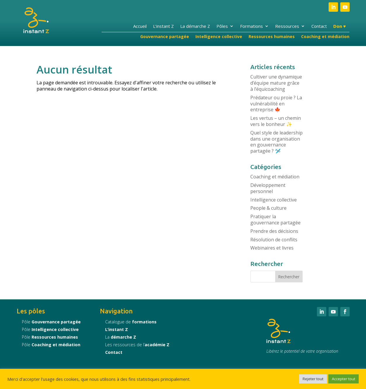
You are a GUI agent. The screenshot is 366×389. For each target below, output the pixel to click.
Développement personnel (267, 188)
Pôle (51, 322)
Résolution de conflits (273, 239)
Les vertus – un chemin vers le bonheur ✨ (275, 121)
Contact (319, 26)
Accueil (140, 26)
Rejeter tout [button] (313, 378)
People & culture (268, 208)
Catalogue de (131, 322)
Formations (251, 26)
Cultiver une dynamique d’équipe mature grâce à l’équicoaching (276, 83)
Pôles (222, 26)
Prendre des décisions (274, 231)
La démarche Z (195, 26)
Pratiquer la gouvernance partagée (275, 219)
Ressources (287, 26)
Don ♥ (339, 26)
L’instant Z (163, 26)
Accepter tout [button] (343, 378)
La (120, 337)
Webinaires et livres (272, 248)
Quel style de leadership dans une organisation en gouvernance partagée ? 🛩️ (276, 141)
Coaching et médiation (325, 37)
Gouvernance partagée (164, 37)
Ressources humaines (272, 37)
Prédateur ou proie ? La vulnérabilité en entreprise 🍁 (276, 103)
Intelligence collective (218, 37)
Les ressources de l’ (137, 344)
